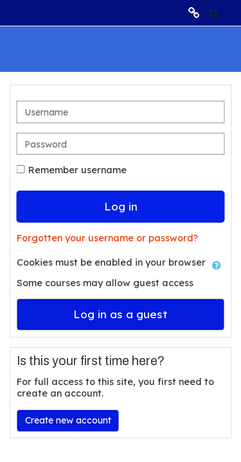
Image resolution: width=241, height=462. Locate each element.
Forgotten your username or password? (107, 238)
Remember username (77, 170)
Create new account (68, 420)
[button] (214, 13)
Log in (121, 206)
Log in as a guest (120, 314)
